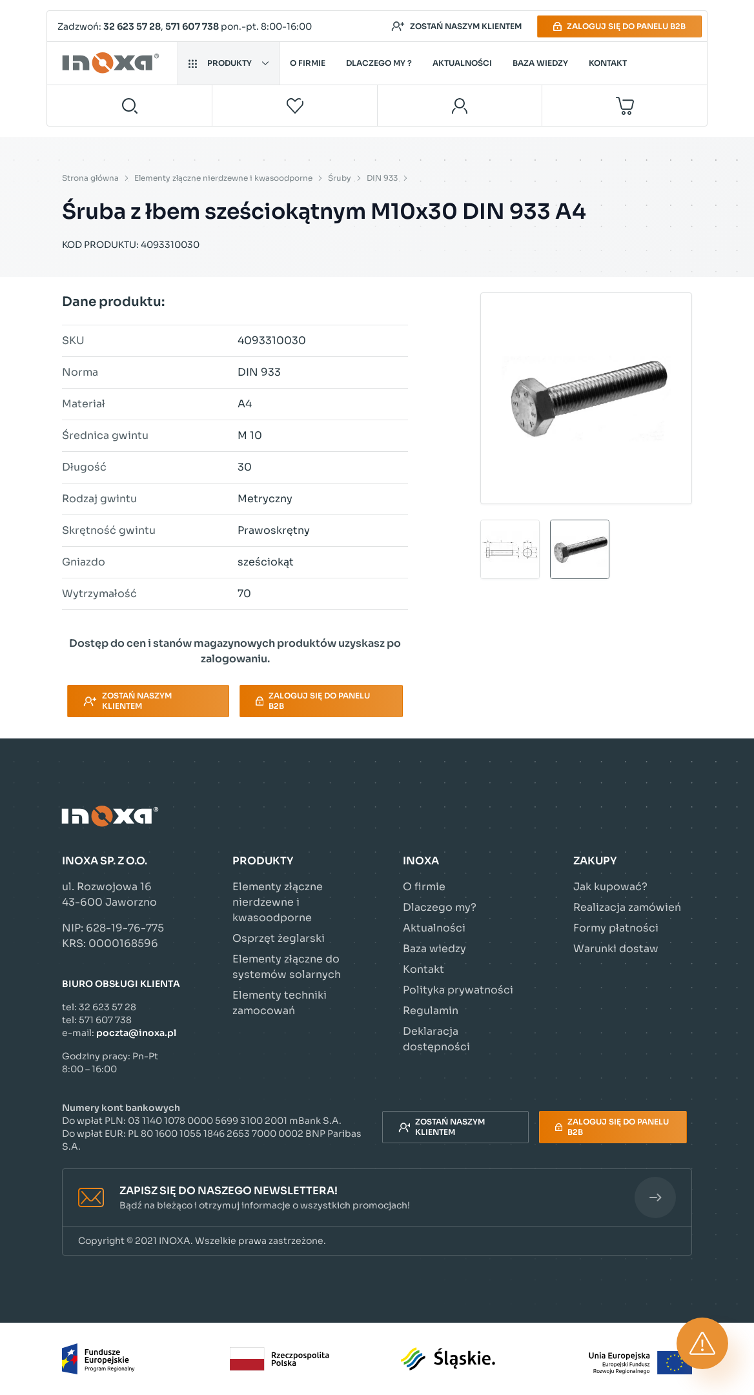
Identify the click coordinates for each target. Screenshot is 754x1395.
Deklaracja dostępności (436, 1039)
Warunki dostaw (615, 948)
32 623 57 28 (132, 26)
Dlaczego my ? (379, 63)
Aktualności (462, 63)
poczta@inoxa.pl (136, 1033)
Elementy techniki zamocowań (279, 1002)
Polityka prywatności (458, 990)
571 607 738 (192, 26)
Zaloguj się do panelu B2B (619, 26)
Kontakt (608, 63)
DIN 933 (382, 178)
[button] (377, 1198)
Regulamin (430, 1010)
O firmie (307, 63)
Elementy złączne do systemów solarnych (286, 966)
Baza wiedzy (540, 63)
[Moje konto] (460, 105)
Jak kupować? (610, 886)
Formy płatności (615, 928)
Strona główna (90, 178)
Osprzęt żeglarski (278, 938)
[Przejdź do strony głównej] (112, 63)
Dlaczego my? (439, 907)
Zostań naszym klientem (456, 26)
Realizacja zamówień (627, 907)
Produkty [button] (228, 63)
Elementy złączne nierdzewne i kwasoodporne (223, 178)
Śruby (339, 178)
